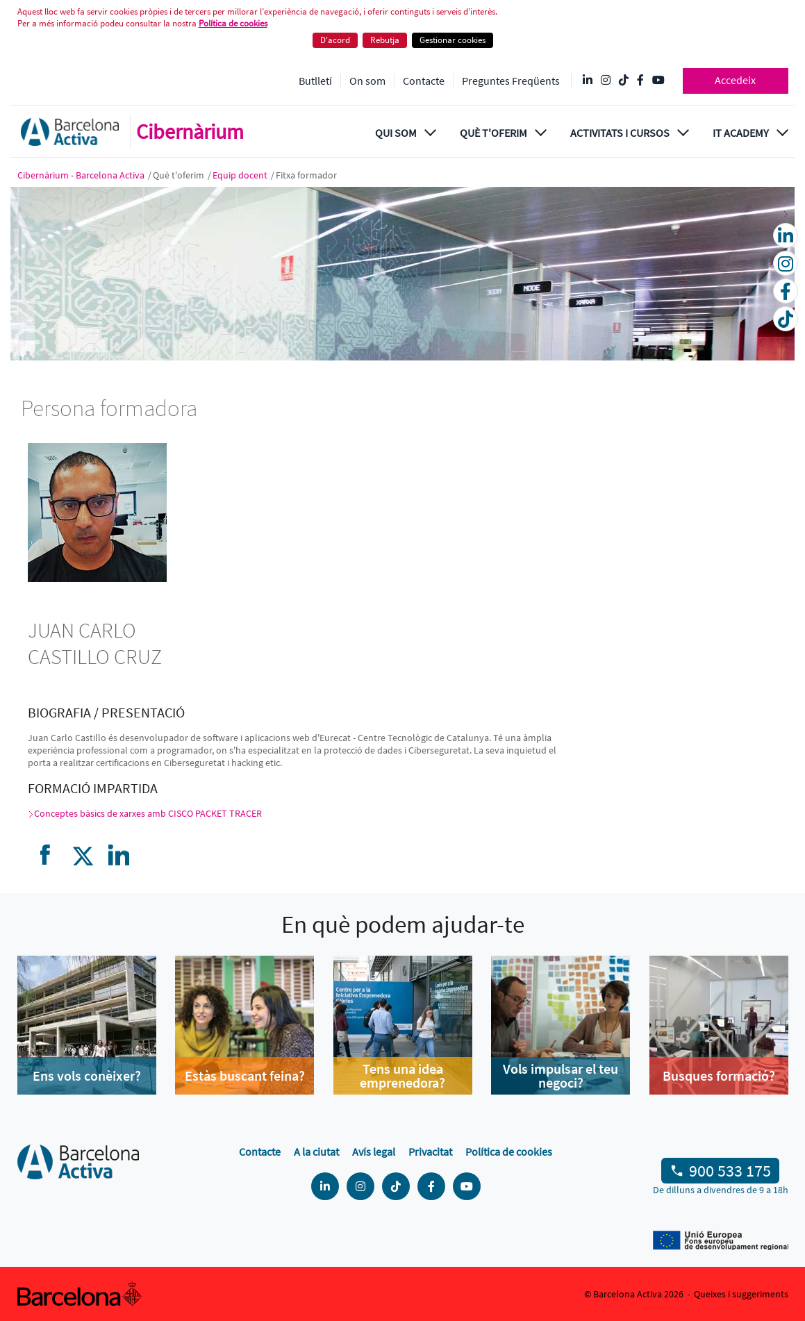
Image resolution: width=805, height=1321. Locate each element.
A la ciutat (316, 1151)
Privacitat (430, 1151)
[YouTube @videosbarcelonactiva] (658, 80)
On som (367, 81)
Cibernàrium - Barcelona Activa (82, 175)
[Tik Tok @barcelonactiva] (624, 80)
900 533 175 (730, 1170)
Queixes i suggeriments (741, 1294)
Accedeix (735, 80)
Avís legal (373, 1151)
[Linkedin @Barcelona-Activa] (587, 80)
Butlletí (315, 81)
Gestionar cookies (453, 40)
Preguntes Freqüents (511, 81)
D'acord (335, 40)
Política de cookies (233, 23)
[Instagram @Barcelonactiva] (606, 80)
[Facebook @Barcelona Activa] (640, 80)
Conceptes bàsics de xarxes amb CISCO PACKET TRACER (148, 813)
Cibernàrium (190, 131)
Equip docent (241, 175)
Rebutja (384, 40)
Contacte (424, 81)
